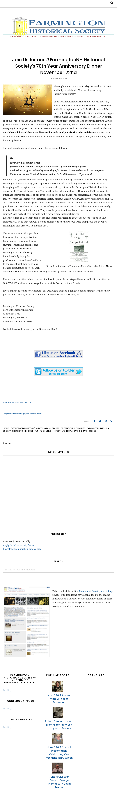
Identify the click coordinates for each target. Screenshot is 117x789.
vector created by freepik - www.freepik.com (17, 402)
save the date (80, 431)
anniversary (42, 428)
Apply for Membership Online (19, 545)
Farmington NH (19, 431)
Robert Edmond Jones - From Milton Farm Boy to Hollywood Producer (59, 725)
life (63, 431)
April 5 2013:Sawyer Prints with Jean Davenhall (59, 699)
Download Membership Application (22, 549)
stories (92, 431)
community (79, 428)
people (69, 431)
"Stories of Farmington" (23, 428)
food (31, 431)
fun (36, 431)
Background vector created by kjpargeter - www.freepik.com (22, 413)
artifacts (54, 428)
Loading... (8, 690)
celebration (67, 428)
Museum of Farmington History (95, 591)
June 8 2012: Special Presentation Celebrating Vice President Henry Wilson (59, 752)
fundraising (45, 431)
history (56, 431)
